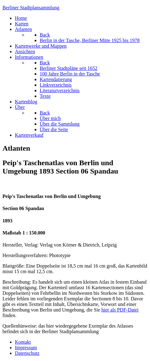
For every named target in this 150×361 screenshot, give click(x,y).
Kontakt (23, 342)
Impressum (26, 347)
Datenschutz (27, 353)
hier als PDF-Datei (120, 309)
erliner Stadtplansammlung (31, 7)
